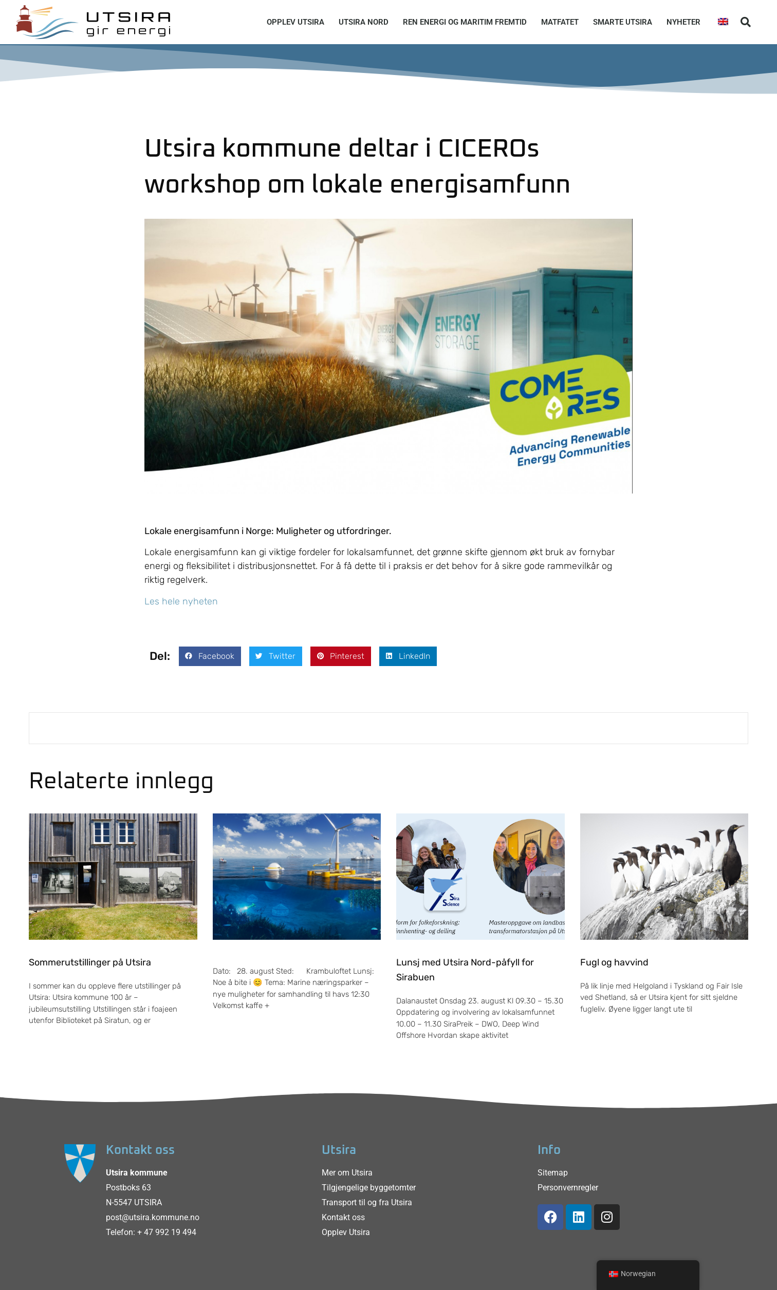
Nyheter (683, 22)
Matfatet (560, 22)
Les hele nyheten (181, 601)
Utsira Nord (363, 22)
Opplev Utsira (295, 22)
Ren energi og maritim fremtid (465, 22)
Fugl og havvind (614, 962)
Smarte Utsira (622, 22)
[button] (745, 22)
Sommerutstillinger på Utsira (90, 962)
